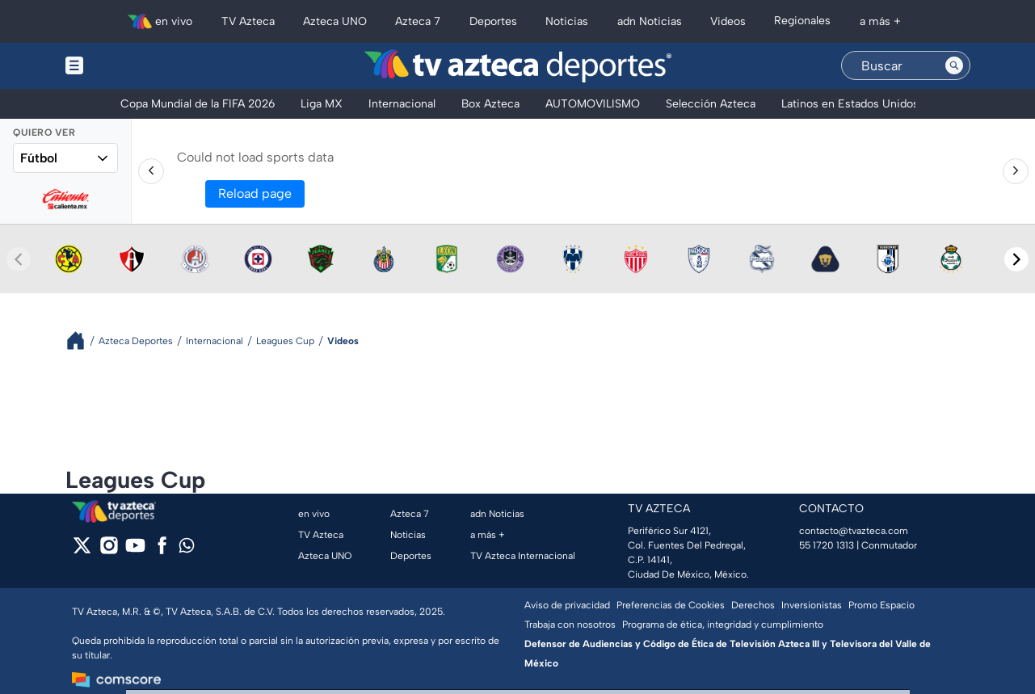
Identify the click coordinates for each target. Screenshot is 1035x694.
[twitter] (82, 550)
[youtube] (135, 550)
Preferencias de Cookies (670, 605)
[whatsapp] (187, 549)
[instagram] (109, 550)
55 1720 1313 (826, 545)
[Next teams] (1016, 259)
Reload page (255, 193)
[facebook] (162, 550)
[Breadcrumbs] (82, 340)
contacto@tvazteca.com (853, 530)
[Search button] (954, 65)
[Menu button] (130, 65)
